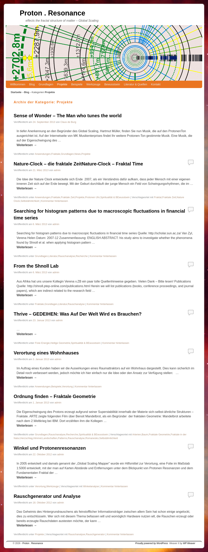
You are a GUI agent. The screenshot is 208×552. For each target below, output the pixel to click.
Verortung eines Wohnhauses (46, 352)
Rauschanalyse (66, 256)
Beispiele (76, 84)
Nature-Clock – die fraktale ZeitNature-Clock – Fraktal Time (78, 163)
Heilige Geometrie (60, 342)
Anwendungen (43, 153)
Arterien (136, 434)
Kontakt (156, 84)
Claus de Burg (68, 122)
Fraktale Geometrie (159, 434)
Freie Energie (42, 342)
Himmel (37, 438)
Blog (32, 84)
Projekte (62, 84)
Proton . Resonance (52, 13)
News (77, 153)
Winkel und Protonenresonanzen (50, 448)
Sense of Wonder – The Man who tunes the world (68, 115)
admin (57, 170)
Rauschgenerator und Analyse (47, 496)
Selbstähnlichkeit (30, 200)
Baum (145, 434)
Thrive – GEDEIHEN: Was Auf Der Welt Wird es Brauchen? (78, 314)
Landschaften (49, 438)
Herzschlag (26, 438)
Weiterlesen (27, 145)
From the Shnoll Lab (36, 266)
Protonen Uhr (92, 197)
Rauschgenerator (95, 534)
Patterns (62, 438)
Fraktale (55, 153)
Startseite (16, 92)
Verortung (67, 386)
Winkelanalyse (91, 486)
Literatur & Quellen (135, 84)
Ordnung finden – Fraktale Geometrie (55, 396)
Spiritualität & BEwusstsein (115, 197)
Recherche (82, 256)
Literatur (52, 256)
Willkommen (17, 84)
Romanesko (92, 438)
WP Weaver (189, 543)
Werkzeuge (93, 84)
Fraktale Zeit (68, 197)
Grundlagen (46, 84)
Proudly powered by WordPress (151, 543)
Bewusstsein (112, 84)
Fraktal (157, 197)
